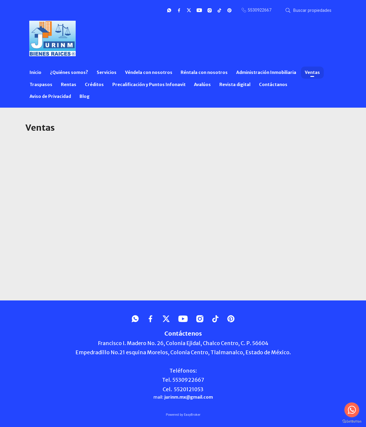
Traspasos (41, 84)
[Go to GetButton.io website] (351, 421)
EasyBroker (192, 415)
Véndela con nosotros (148, 72)
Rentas (68, 84)
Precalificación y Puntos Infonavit (149, 84)
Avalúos (202, 84)
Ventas (312, 72)
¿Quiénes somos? (69, 72)
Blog (85, 96)
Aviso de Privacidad (50, 96)
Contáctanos (273, 84)
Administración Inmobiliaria (266, 72)
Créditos (94, 84)
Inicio (35, 72)
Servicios (106, 72)
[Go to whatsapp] (351, 409)
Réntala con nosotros (204, 72)
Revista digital (234, 84)
